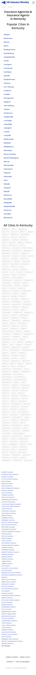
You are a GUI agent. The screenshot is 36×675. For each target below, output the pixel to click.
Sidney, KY (26, 425)
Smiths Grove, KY (16, 430)
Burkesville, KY (25, 253)
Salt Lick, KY (5, 420)
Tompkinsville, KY (13, 444)
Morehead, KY (16, 371)
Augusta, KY (5, 234)
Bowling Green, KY (27, 248)
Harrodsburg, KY (22, 323)
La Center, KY (27, 344)
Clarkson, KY (23, 269)
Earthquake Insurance (8, 520)
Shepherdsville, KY (17, 425)
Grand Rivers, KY (23, 315)
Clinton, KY (19, 272)
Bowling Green (9, 49)
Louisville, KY (5, 361)
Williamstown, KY (17, 460)
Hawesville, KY (15, 326)
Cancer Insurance (6, 493)
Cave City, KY (5, 266)
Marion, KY (5, 363)
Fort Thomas (9, 87)
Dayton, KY (18, 285)
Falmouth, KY (5, 299)
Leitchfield (8, 124)
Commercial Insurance (8, 502)
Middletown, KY (17, 369)
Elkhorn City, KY (6, 293)
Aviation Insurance (7, 483)
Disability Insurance (7, 518)
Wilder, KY (23, 457)
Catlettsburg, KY (25, 264)
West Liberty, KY (6, 455)
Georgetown (9, 98)
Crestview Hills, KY (7, 280)
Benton (7, 42)
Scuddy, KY (15, 422)
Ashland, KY (22, 231)
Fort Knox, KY (5, 304)
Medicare (4, 577)
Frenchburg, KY (6, 309)
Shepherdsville (9, 206)
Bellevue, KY (12, 242)
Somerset (7, 210)
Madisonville (8, 139)
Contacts (10, 662)
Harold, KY (13, 323)
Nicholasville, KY (25, 385)
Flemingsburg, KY (16, 301)
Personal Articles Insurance (9, 589)
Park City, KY (21, 393)
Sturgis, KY (13, 439)
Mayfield (7, 143)
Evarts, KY (22, 296)
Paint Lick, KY (24, 390)
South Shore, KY (6, 433)
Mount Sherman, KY (7, 377)
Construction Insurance (8, 511)
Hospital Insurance (7, 547)
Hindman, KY (27, 331)
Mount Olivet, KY (18, 374)
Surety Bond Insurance (8, 616)
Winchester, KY (28, 460)
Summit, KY (5, 441)
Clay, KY (12, 272)
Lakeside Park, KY (16, 347)
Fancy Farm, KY (15, 299)
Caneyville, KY (26, 261)
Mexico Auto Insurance (8, 579)
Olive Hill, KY (5, 387)
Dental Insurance (6, 515)
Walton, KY (5, 452)
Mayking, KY (29, 363)
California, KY (14, 258)
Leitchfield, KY (22, 352)
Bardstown (8, 38)
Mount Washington (11, 158)
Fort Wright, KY (6, 307)
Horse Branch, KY (28, 334)
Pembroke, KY (14, 396)
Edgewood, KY (6, 291)
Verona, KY (15, 447)
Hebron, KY (5, 328)
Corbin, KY (14, 275)
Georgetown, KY (6, 312)
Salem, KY (27, 417)
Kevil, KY (12, 344)
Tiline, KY (4, 444)
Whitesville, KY (26, 455)
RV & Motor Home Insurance (10, 600)
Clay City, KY (5, 272)
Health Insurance (6, 538)
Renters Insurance (7, 598)
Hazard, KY (24, 326)
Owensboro (8, 169)
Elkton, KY (15, 293)
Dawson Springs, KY (7, 285)
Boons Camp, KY (16, 248)
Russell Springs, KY (23, 412)
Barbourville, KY (15, 234)
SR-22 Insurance (6, 609)
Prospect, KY (5, 406)
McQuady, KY (21, 366)
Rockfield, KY (5, 412)
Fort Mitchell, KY (16, 304)
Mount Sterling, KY (20, 377)
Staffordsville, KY (17, 436)
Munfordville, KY (6, 382)
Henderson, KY (14, 328)
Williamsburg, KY (6, 460)
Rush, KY (13, 412)
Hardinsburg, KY (16, 320)
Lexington (8, 128)
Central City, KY (6, 269)
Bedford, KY (15, 240)
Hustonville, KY (16, 336)
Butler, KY (23, 256)
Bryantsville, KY (6, 253)
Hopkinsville (8, 117)
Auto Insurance (6, 481)
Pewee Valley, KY (15, 398)
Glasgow (7, 102)
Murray (6, 161)
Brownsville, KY (28, 250)
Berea (6, 46)
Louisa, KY (22, 358)
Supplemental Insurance (8, 611)
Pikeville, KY (5, 401)
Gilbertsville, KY (28, 312)
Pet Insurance (5, 591)
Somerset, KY (26, 430)
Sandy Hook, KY (25, 420)
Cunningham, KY (6, 283)
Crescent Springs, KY (17, 277)
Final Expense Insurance (8, 529)
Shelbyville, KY (6, 425)
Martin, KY (12, 363)
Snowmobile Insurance (8, 607)
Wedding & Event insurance (9, 639)
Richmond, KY (14, 409)
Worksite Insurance (7, 643)
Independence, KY (7, 339)
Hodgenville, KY (6, 334)
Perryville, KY (5, 398)
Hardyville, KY (26, 320)
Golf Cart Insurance (7, 536)
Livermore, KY (5, 358)
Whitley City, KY (6, 457)
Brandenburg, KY (6, 250)
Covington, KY (6, 277)
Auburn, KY (30, 231)
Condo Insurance (6, 509)
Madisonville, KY (15, 361)
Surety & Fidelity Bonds (8, 614)
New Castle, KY (6, 385)
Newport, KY (15, 385)
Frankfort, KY (16, 307)
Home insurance (6, 541)
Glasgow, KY (5, 315)
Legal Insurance (6, 561)
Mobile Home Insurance (8, 582)
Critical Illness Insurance (8, 513)
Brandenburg (9, 53)
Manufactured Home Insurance (11, 572)
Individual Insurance (7, 554)
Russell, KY (5, 414)
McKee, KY (13, 366)
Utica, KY (29, 444)
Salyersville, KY (14, 420)
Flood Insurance (6, 534)
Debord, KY (26, 285)
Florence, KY (26, 301)
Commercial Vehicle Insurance (10, 506)
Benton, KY (28, 242)
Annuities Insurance (7, 477)
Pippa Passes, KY (23, 401)
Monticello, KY (6, 371)
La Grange (8, 120)
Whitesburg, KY (16, 455)
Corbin (6, 61)
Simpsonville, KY (6, 428)
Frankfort (7, 91)
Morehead (8, 150)
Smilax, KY (25, 428)
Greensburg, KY (15, 318)
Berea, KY (4, 245)
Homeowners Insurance (8, 543)
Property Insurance (7, 593)
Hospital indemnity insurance (10, 545)
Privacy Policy (25, 657)
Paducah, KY (16, 390)
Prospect (7, 188)
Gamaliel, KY (23, 309)
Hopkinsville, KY (17, 334)
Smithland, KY (5, 430)
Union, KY (22, 444)
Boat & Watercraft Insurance (10, 488)
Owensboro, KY (15, 387)
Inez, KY (16, 339)
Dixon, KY (4, 288)
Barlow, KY (14, 237)
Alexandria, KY (22, 229)
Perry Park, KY (24, 396)
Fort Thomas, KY (27, 304)
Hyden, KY (25, 336)
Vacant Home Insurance (8, 632)
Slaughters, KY (17, 428)
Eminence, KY (5, 296)
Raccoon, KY (24, 406)
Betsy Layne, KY (13, 245)
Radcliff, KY (5, 409)
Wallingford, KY (23, 449)
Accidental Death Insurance (9, 474)
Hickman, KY (23, 328)
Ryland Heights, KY (25, 414)
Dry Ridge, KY (12, 288)
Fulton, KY (15, 309)
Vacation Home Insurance (9, 634)
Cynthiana (8, 72)
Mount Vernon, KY (7, 379)
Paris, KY (14, 393)
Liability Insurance (6, 563)
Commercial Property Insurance (11, 504)
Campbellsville (9, 57)
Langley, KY (5, 350)
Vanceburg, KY (6, 447)
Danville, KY (25, 283)
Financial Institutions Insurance (11, 531)
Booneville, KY (6, 248)
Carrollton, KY (14, 264)
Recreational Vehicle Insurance (10, 595)
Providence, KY (15, 406)
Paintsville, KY (6, 393)
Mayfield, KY (21, 363)
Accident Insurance (7, 472)
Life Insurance (5, 566)
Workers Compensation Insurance (12, 641)
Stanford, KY (27, 436)
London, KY (15, 358)
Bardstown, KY (25, 234)
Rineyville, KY (23, 409)
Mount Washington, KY (20, 379)
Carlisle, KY (5, 264)
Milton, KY (26, 369)
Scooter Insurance (7, 602)
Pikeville (7, 184)
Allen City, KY (5, 231)
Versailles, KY (23, 447)
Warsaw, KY (13, 452)
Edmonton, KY (16, 291)
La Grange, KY (5, 347)
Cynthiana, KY (16, 283)
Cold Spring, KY (29, 272)
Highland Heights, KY (8, 331)
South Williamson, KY (19, 433)
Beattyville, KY (22, 237)
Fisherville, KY (24, 299)
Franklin (7, 94)
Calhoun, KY (5, 258)
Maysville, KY (5, 366)
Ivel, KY (13, 342)
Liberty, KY (23, 355)
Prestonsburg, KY (16, 404)
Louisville (7, 135)
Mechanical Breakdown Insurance (11, 575)
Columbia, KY (5, 275)
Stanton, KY (5, 439)
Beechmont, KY (24, 240)
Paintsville (8, 176)
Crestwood (8, 68)
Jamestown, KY (29, 342)
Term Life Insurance (7, 618)
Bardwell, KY (5, 237)
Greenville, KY (6, 320)
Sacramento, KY (6, 417)
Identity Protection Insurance (10, 552)
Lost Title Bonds (6, 570)
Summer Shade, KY (23, 439)
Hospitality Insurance (7, 550)
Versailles (7, 214)
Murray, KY (16, 382)
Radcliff (6, 191)
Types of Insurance (22, 662)
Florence (7, 83)
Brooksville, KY (18, 250)
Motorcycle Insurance (8, 584)
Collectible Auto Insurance (9, 499)
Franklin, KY (25, 307)
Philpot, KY (25, 398)
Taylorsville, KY (24, 441)
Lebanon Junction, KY (27, 350)
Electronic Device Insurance (10, 522)
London (7, 132)
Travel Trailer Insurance (8, 625)
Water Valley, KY (22, 452)
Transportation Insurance (9, 621)
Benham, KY (21, 242)
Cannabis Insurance (7, 495)
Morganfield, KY (26, 371)
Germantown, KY (17, 312)
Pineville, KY (13, 401)
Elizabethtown (9, 79)
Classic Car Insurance (8, 497)
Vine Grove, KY (6, 449)
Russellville (8, 199)
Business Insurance (7, 490)
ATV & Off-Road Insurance (9, 479)
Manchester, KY (26, 361)
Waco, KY (14, 449)
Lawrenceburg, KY (15, 350)
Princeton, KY (26, 404)
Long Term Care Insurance (9, 568)
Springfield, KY (6, 436)
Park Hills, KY (5, 396)
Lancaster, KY (25, 347)
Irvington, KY (5, 342)
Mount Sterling (10, 154)
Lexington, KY (15, 355)
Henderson (8, 113)
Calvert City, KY (24, 258)
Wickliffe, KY (15, 457)
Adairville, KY (5, 229)
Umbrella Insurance (7, 630)
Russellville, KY (14, 414)
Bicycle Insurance (6, 486)
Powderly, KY (5, 404)
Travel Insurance (6, 623)
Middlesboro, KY (6, 369)
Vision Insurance (6, 637)
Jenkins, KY (5, 344)
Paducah (7, 173)
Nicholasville (8, 165)
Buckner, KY (16, 253)
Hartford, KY (5, 326)
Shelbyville (8, 202)
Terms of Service (12, 657)
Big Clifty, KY (22, 245)
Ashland (7, 34)
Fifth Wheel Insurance (8, 527)
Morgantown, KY (6, 374)
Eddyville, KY (21, 288)
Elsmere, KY (23, 293)
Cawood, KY (14, 266)
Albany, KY (13, 229)
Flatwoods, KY (6, 301)
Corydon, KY (22, 275)
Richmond (7, 195)
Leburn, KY (13, 352)
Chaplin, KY (15, 269)
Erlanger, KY (14, 296)
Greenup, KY (24, 318)
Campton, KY (17, 261)
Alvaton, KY (14, 231)
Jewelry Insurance (6, 557)
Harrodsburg (9, 105)
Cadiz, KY (31, 256)
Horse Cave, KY (6, 336)
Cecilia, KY (21, 266)
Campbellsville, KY (7, 261)
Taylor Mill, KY (13, 441)
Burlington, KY (6, 256)
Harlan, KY (5, 323)
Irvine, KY (22, 339)
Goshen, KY (14, 315)
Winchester (8, 217)
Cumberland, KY (28, 280)
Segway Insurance (7, 605)
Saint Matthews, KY (17, 417)
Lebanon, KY (5, 352)
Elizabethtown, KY (26, 291)
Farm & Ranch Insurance (9, 525)
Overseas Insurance (7, 586)
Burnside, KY (15, 256)
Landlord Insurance (7, 559)
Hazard (6, 109)
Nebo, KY (24, 382)
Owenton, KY (25, 387)
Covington (8, 64)
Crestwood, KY (18, 280)
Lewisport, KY (5, 355)
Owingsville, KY (6, 390)
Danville (7, 76)
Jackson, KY (20, 342)
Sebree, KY (22, 422)
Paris (6, 180)
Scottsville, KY (6, 422)
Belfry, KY (4, 242)
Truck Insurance (6, 627)
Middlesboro (9, 146)
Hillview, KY (19, 331)
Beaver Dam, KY (6, 240)
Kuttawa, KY (19, 344)
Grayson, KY (5, 318)
